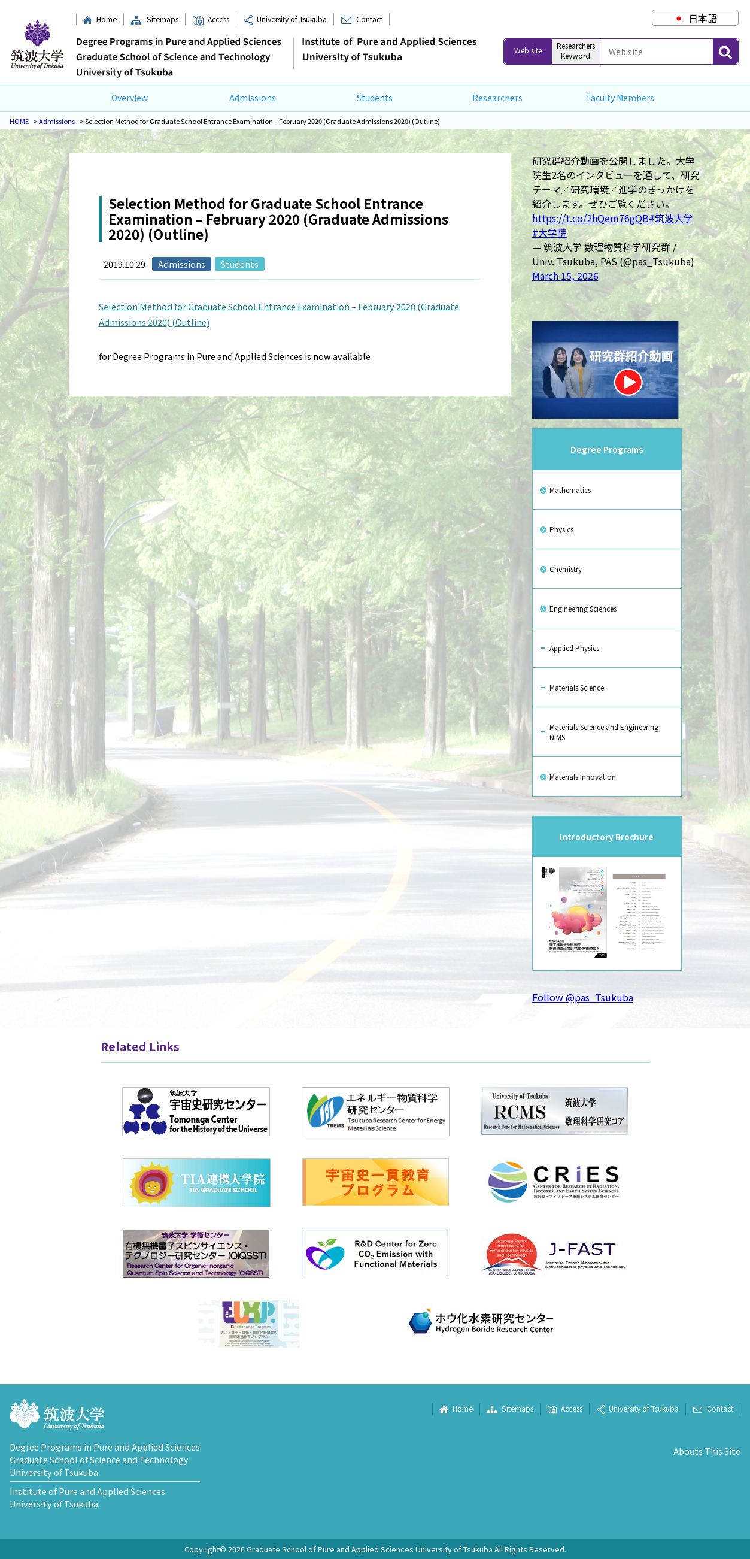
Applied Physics (574, 648)
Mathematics (570, 490)
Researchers (497, 98)
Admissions (252, 98)
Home (99, 19)
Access (210, 19)
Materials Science (576, 687)
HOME (19, 121)
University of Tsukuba (285, 19)
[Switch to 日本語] (694, 18)
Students (375, 98)
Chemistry (565, 569)
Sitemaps (154, 19)
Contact (361, 19)
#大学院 (549, 232)
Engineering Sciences (583, 608)
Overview (129, 98)
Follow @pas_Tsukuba (582, 997)
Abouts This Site (706, 1451)
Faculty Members (620, 98)
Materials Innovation (582, 776)
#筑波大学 (671, 218)
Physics (561, 529)
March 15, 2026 (565, 275)
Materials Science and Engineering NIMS (603, 732)
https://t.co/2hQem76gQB (590, 218)
